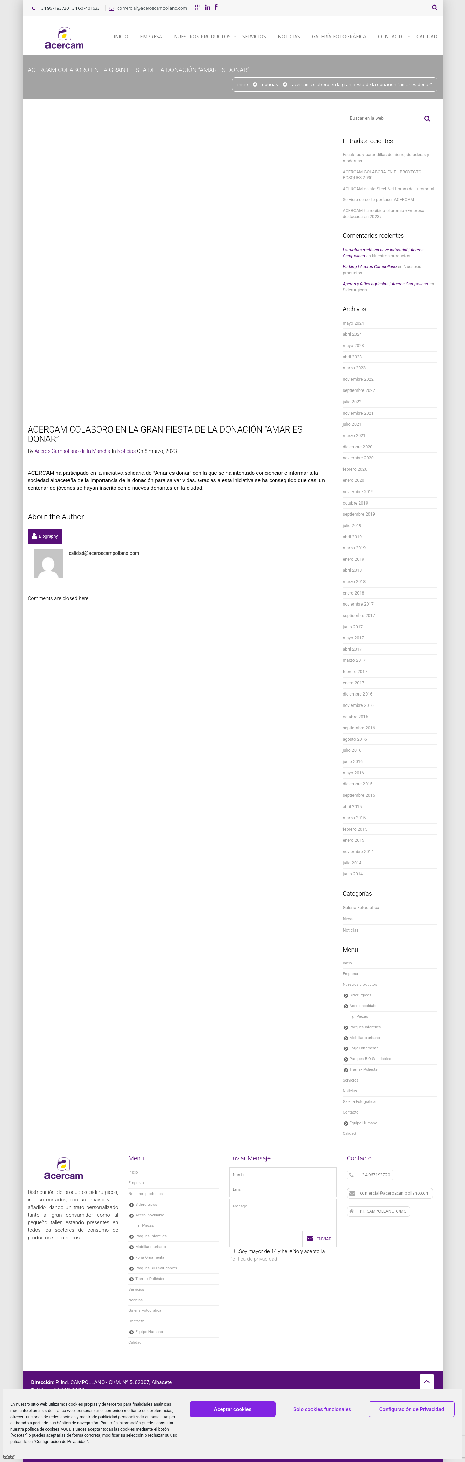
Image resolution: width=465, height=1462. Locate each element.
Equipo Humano (364, 1122)
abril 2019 (352, 536)
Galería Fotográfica (339, 36)
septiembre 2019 (359, 514)
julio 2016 (352, 750)
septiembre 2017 (359, 615)
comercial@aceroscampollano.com (146, 8)
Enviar (319, 1238)
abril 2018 (352, 570)
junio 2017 (353, 626)
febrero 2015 (355, 829)
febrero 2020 (355, 469)
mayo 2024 (353, 323)
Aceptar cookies (233, 1409)
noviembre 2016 (358, 705)
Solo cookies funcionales (322, 1409)
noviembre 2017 (358, 604)
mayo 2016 (353, 772)
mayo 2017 (353, 637)
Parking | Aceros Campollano (370, 266)
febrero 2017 (355, 671)
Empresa (151, 36)
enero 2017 (353, 683)
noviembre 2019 (358, 491)
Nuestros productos (202, 36)
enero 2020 (353, 480)
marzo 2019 (354, 547)
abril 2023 (352, 356)
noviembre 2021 (358, 413)
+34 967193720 (369, 1175)
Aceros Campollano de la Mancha (72, 146)
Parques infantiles (365, 1027)
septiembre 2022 (359, 390)
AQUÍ (65, 1429)
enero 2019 (353, 559)
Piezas (362, 1016)
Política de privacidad (253, 1259)
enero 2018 (353, 593)
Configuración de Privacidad (411, 1409)
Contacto (391, 36)
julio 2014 (352, 862)
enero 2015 (353, 840)
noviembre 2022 (358, 379)
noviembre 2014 (358, 851)
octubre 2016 (355, 716)
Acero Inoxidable (364, 1005)
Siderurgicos (355, 289)
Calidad (426, 36)
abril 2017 (352, 649)
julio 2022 (352, 401)
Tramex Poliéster (364, 1069)
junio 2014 (353, 873)
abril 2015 (352, 806)
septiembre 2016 (359, 727)
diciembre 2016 (358, 694)
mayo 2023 (353, 345)
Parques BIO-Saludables (370, 1058)
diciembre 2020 (358, 446)
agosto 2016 (355, 739)
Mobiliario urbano (365, 1037)
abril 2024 (352, 334)
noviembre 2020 (358, 457)
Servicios (254, 36)
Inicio (121, 36)
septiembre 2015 (359, 795)
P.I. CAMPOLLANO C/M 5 (378, 1211)
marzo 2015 (354, 817)
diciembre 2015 (358, 783)
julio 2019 (352, 525)
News (348, 918)
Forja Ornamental (365, 1048)
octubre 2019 (355, 503)
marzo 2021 (354, 435)
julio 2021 (352, 424)
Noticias (289, 36)
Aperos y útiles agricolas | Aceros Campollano (386, 283)
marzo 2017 (354, 660)
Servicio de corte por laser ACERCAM (378, 199)
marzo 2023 (354, 367)
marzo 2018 (354, 581)
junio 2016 (353, 761)
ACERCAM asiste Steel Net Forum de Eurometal (388, 188)
